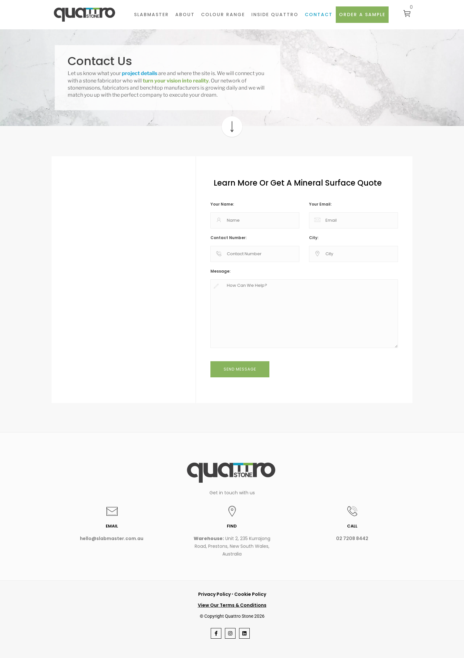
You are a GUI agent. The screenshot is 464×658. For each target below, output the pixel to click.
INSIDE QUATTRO (274, 14)
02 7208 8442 (352, 538)
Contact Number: (228, 238)
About (185, 14)
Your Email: (320, 204)
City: (313, 238)
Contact (319, 14)
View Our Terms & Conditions (232, 605)
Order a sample (362, 14)
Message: (220, 271)
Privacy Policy (214, 594)
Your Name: (222, 204)
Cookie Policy (250, 594)
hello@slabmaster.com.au (111, 538)
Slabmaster (151, 14)
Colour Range (223, 14)
